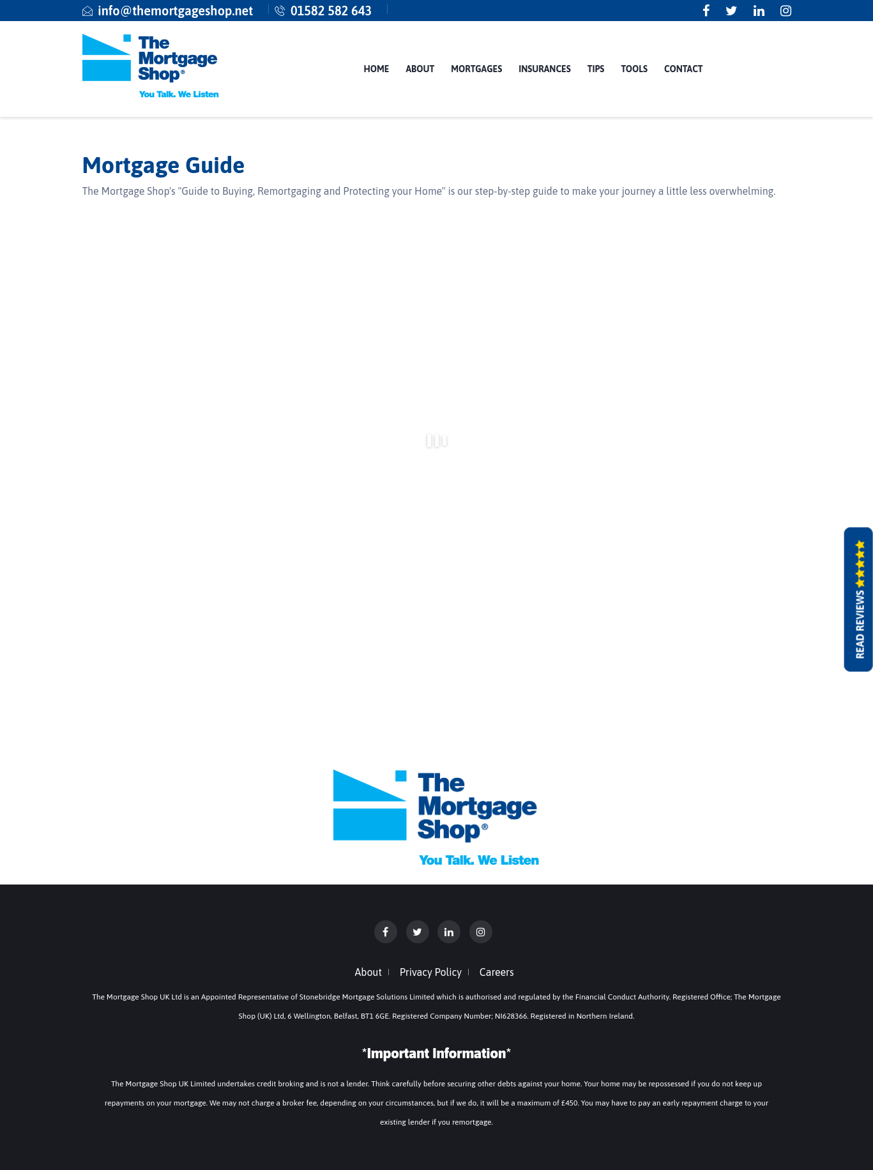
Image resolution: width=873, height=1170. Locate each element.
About (420, 69)
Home (376, 69)
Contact (683, 69)
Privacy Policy (431, 972)
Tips (596, 69)
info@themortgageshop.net (175, 10)
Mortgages (476, 69)
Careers (497, 972)
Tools (634, 69)
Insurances (545, 69)
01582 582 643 (331, 10)
